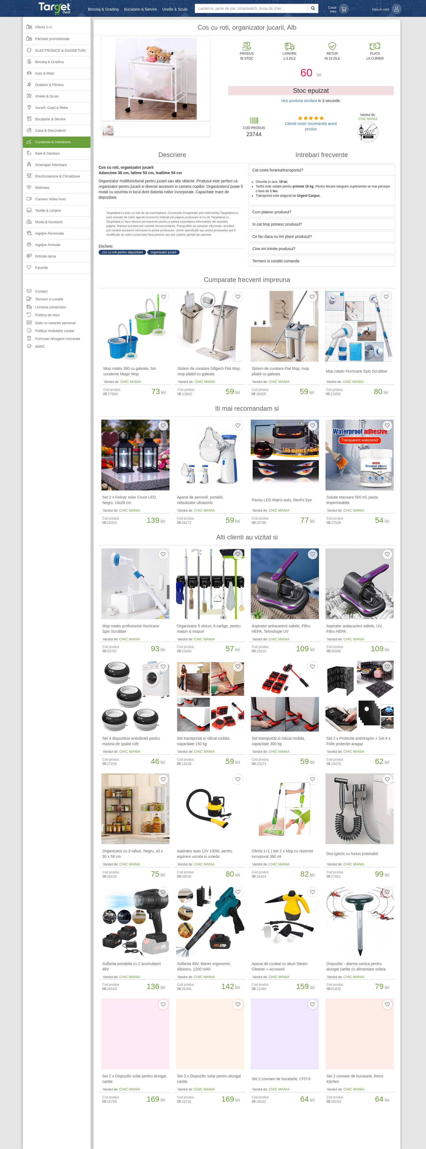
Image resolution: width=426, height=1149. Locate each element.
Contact (35, 292)
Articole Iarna (39, 258)
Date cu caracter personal (49, 323)
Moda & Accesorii (42, 223)
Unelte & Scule (174, 9)
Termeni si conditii (43, 300)
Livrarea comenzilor (44, 308)
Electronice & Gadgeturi (54, 52)
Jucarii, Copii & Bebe (45, 109)
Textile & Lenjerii (42, 212)
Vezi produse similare (299, 101)
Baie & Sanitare (41, 155)
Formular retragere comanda (51, 339)
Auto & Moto (38, 75)
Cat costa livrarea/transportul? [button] (277, 170)
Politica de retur (41, 315)
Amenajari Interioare (45, 166)
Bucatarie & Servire (140, 9)
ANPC (34, 347)
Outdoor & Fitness (43, 86)
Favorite (35, 269)
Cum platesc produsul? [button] (271, 212)
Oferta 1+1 (37, 28)
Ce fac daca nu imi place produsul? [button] (282, 236)
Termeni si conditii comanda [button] (275, 261)
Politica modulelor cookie (48, 331)
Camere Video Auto (44, 200)
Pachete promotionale (46, 40)
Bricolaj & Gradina (103, 9)
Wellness (36, 189)
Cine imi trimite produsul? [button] (273, 249)
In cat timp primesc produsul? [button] (277, 224)
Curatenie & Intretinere (57, 143)
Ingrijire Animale (41, 246)
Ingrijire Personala (43, 235)
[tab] (321, 170)
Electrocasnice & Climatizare (51, 178)
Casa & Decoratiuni (44, 132)
